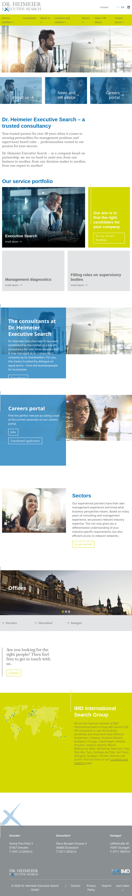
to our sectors (83, 544)
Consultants (29, 18)
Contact (104, 7)
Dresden (9, 623)
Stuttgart (74, 623)
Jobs (13, 432)
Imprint (106, 886)
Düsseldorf (43, 623)
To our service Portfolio (105, 238)
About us (45, 18)
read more (13, 241)
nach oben (122, 887)
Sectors (86, 18)
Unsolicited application (25, 440)
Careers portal (115, 95)
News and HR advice (68, 95)
